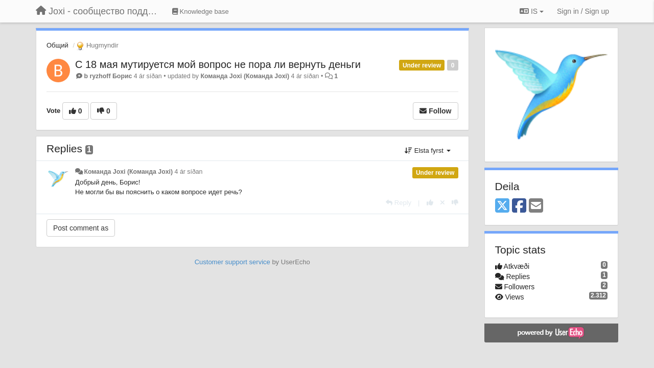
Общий (57, 45)
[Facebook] (519, 206)
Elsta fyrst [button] (427, 150)
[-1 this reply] (455, 202)
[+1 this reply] (430, 202)
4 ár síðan (189, 171)
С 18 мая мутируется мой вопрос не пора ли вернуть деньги (218, 64)
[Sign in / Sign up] (583, 11)
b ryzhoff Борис (108, 76)
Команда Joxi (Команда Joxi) (244, 76)
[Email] (536, 206)
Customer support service (232, 262)
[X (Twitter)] (502, 206)
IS (532, 11)
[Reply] (398, 202)
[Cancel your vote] (442, 202)
